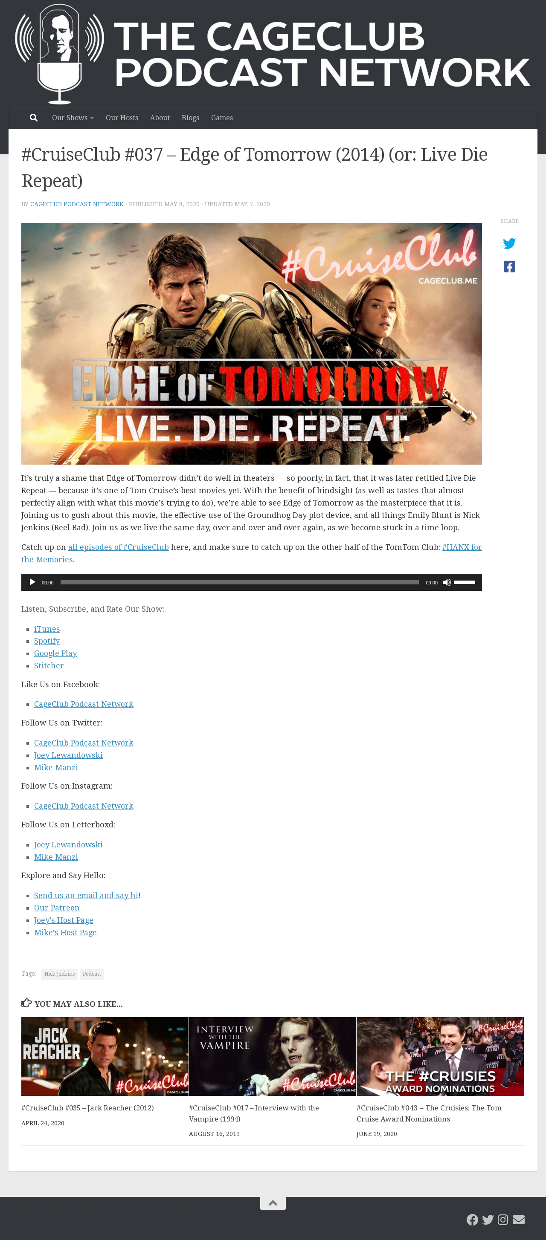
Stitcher (49, 665)
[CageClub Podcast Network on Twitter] (488, 1220)
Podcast (92, 974)
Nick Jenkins (59, 974)
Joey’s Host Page (64, 920)
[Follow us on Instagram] (503, 1220)
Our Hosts (122, 118)
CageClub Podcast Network (77, 204)
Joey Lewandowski (69, 755)
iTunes (47, 628)
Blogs (190, 118)
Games (222, 118)
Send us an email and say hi (86, 895)
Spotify (47, 640)
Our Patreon (57, 907)
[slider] (240, 582)
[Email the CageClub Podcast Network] (519, 1220)
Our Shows (69, 118)
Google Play (56, 653)
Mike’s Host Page (65, 932)
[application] (251, 582)
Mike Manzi (56, 767)
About (160, 118)
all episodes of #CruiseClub (119, 547)
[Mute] (447, 582)
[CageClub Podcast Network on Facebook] (473, 1220)
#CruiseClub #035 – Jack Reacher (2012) (90, 1108)
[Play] (32, 582)
